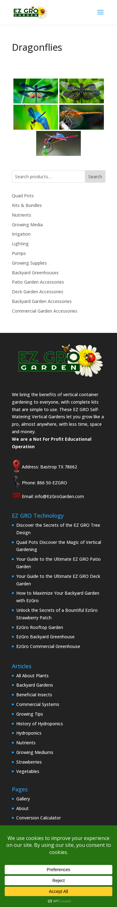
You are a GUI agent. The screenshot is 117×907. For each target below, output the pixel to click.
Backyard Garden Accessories (42, 301)
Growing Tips (29, 714)
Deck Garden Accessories (37, 292)
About (22, 808)
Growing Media (27, 225)
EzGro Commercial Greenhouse (48, 646)
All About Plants (32, 676)
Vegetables (27, 771)
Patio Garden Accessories (38, 282)
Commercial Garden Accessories (44, 311)
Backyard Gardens (34, 685)
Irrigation (21, 234)
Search (95, 177)
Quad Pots (23, 196)
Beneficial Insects (34, 695)
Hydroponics (28, 733)
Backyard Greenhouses (35, 273)
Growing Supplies (29, 263)
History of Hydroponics (39, 724)
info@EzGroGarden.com (59, 496)
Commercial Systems (37, 704)
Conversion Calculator (38, 818)
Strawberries (29, 762)
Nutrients (21, 215)
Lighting (20, 244)
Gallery (23, 799)
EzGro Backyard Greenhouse (45, 637)
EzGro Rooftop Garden (39, 627)
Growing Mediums (34, 752)
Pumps (19, 253)
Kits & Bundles (27, 205)
